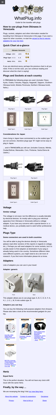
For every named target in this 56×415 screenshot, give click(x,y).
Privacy (11, 400)
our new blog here (36, 392)
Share (44, 400)
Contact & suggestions (28, 396)
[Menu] (2, 2)
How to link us (28, 400)
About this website (11, 396)
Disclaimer (44, 396)
